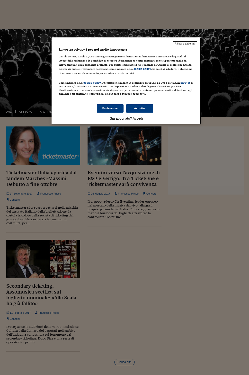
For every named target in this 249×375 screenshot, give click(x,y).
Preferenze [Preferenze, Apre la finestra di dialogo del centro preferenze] (110, 108)
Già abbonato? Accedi (126, 118)
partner (185, 82)
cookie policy (142, 68)
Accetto (139, 108)
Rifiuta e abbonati (185, 43)
